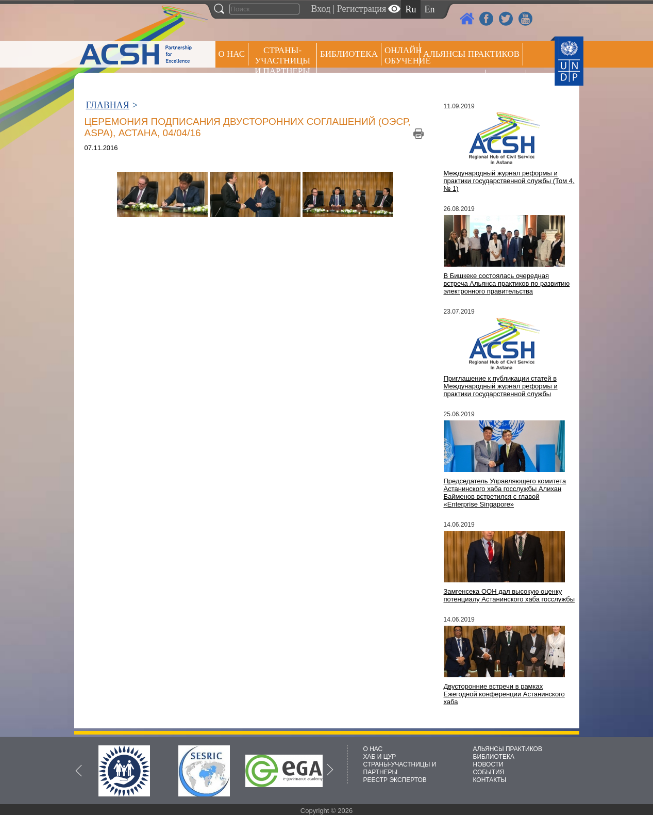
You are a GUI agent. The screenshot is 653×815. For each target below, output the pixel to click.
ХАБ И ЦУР (379, 756)
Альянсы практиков (471, 54)
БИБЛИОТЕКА (494, 756)
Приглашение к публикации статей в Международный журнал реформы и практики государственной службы (501, 386)
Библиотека (349, 54)
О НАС (232, 54)
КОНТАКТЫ (490, 780)
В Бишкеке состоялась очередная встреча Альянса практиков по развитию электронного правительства (507, 283)
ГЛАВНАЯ (107, 105)
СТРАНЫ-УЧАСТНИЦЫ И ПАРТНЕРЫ (282, 60)
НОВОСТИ (488, 764)
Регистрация (361, 9)
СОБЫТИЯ (489, 772)
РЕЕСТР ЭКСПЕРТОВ (507, 82)
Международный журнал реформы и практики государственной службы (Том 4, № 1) (509, 180)
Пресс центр (452, 81)
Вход (321, 9)
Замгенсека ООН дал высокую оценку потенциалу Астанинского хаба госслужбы (509, 595)
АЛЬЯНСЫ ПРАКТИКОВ (507, 749)
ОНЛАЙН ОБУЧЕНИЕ (402, 55)
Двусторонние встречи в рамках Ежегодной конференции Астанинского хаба (504, 694)
